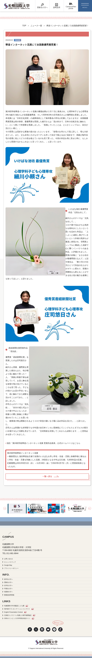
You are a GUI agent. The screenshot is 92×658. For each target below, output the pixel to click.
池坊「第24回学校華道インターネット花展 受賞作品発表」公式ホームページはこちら (43, 443)
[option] (17, 509)
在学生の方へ (8, 585)
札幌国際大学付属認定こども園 (14, 606)
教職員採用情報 (9, 595)
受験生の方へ (8, 582)
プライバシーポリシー (11, 568)
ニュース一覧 (36, 26)
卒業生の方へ (8, 588)
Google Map (8, 565)
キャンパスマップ (10, 562)
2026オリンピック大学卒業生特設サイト (17, 618)
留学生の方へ (8, 579)
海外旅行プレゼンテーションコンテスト (17, 609)
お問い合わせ (8, 559)
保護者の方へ (8, 592)
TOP (24, 26)
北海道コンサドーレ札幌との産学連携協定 (18, 615)
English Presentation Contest (13, 612)
